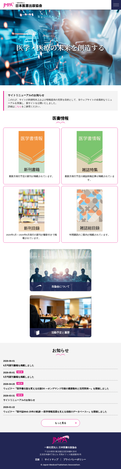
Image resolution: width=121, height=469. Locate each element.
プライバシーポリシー (74, 459)
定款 (37, 459)
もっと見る (60, 423)
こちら (18, 106)
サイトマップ (51, 459)
